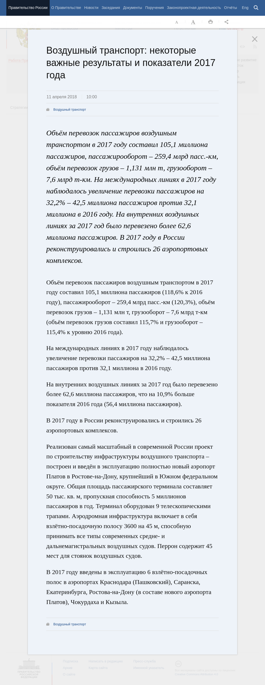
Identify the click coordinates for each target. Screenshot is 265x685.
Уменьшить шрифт (177, 22)
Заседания (110, 8)
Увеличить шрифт (193, 22)
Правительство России (27, 8)
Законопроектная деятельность (194, 8)
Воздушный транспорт (69, 109)
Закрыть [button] (258, 42)
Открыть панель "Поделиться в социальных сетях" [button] (227, 22)
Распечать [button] (210, 22)
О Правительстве (66, 8)
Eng (245, 8)
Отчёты (230, 8)
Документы (132, 8)
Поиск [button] (256, 8)
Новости (91, 8)
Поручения (154, 8)
